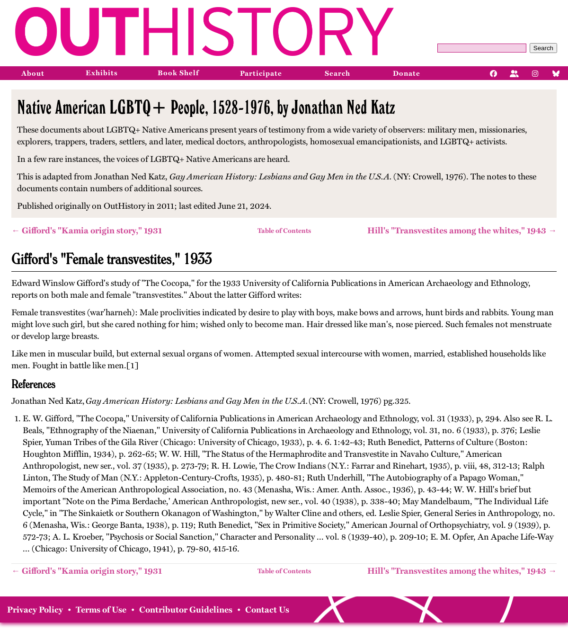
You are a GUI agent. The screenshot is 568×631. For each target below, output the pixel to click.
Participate (261, 73)
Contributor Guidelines (185, 609)
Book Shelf (178, 73)
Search (543, 48)
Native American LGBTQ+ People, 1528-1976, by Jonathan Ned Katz (206, 107)
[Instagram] (535, 73)
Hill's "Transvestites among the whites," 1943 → (462, 230)
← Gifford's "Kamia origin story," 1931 (86, 230)
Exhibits (102, 73)
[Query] (481, 48)
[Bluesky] (556, 73)
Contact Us (267, 609)
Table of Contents (284, 231)
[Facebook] (494, 73)
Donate (406, 73)
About (32, 73)
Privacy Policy (35, 609)
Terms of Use (101, 609)
